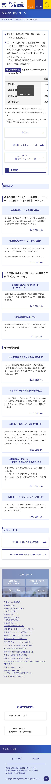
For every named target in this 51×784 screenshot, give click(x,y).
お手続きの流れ (10, 605)
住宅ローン (19, 19)
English (36, 759)
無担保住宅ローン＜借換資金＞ (15, 639)
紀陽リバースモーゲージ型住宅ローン (18, 632)
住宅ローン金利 (14, 590)
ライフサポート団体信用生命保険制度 (18, 645)
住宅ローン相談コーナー (13, 667)
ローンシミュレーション (37, 590)
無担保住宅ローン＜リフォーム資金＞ (18, 642)
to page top (46, 778)
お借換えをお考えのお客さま (36, 582)
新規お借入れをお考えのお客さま (14, 582)
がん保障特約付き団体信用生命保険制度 (18, 652)
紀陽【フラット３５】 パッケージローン (19, 629)
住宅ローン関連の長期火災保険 (15, 655)
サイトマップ (16, 759)
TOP (3, 19)
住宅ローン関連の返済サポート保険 (17, 658)
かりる (10, 19)
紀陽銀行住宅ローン (11, 614)
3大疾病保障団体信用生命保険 (15, 649)
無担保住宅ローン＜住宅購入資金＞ (17, 635)
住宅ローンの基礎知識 (12, 602)
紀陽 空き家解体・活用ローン (15, 676)
